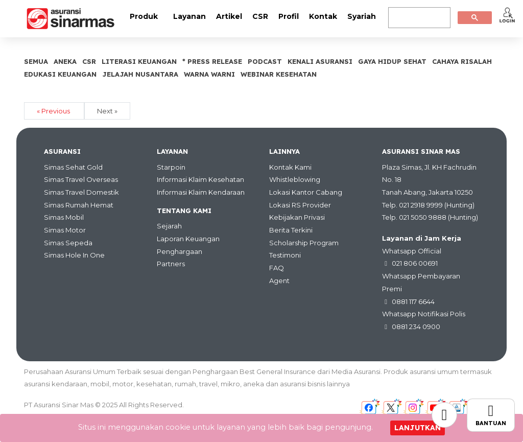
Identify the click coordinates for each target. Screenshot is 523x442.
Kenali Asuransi (320, 61)
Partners (171, 264)
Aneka (65, 61)
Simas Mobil (64, 217)
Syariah (361, 16)
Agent (279, 280)
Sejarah (169, 226)
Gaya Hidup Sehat (392, 61)
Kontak (323, 16)
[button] (507, 15)
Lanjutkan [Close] (417, 427)
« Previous (54, 111)
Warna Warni (209, 74)
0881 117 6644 (413, 301)
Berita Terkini (291, 230)
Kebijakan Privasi (297, 217)
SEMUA (36, 61)
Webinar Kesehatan (279, 74)
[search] (418, 18)
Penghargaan (179, 251)
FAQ (276, 268)
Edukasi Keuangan (60, 74)
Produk (144, 16)
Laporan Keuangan (188, 239)
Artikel (229, 16)
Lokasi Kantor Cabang (305, 192)
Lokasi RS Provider (300, 205)
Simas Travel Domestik (81, 192)
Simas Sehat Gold (73, 167)
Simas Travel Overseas (81, 179)
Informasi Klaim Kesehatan (200, 179)
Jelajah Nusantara (140, 74)
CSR (260, 16)
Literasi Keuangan (139, 61)
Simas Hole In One (74, 255)
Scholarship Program (304, 243)
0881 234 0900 (416, 326)
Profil (288, 16)
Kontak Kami (290, 167)
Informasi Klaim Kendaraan (201, 192)
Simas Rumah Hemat (78, 205)
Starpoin (171, 167)
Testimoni (285, 255)
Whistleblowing (294, 179)
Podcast (265, 61)
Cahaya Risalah (462, 61)
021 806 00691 (415, 263)
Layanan (189, 16)
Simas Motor (65, 230)
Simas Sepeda (68, 243)
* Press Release (212, 61)
